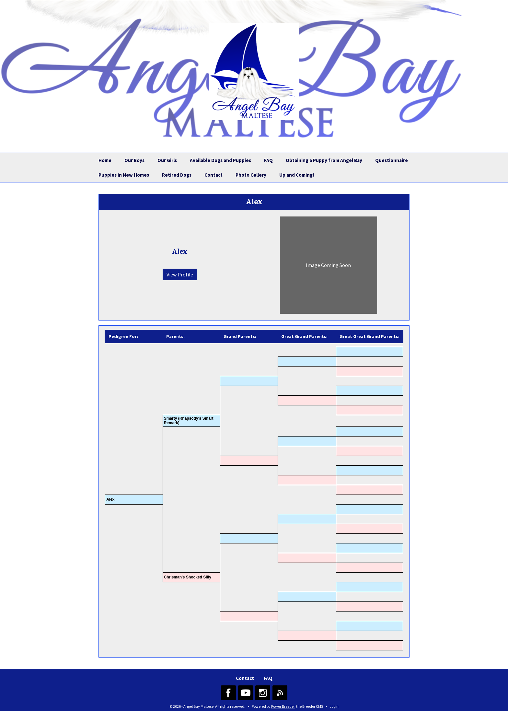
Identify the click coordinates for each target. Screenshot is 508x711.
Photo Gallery (251, 175)
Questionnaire (391, 160)
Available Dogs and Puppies (220, 160)
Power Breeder (282, 706)
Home (104, 160)
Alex (110, 499)
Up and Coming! (296, 175)
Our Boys (134, 160)
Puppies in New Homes (123, 175)
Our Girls (167, 160)
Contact (213, 175)
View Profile (180, 274)
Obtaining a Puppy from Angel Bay (324, 160)
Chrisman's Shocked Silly (187, 577)
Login (334, 706)
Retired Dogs (176, 175)
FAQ (268, 160)
